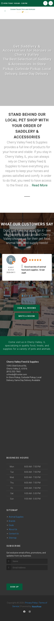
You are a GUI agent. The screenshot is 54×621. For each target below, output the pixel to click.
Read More (40, 185)
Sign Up (14, 586)
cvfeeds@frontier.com (16, 374)
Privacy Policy (31, 602)
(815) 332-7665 (13, 371)
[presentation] (21, 575)
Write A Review (26, 316)
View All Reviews (26, 308)
